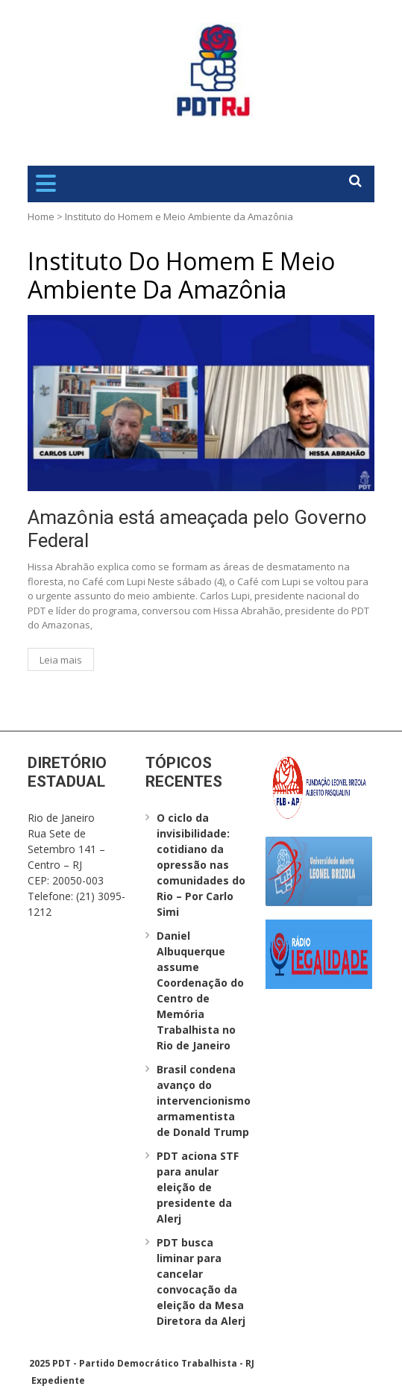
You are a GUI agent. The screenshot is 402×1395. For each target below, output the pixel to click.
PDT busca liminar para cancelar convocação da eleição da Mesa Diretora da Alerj (201, 1281)
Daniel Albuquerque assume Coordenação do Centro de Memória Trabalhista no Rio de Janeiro (200, 990)
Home (41, 216)
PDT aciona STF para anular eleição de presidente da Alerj (198, 1187)
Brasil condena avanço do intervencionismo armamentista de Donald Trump (204, 1100)
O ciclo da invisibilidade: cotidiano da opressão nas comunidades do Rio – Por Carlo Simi (201, 865)
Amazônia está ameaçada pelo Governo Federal (197, 529)
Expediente (58, 1380)
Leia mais (61, 660)
